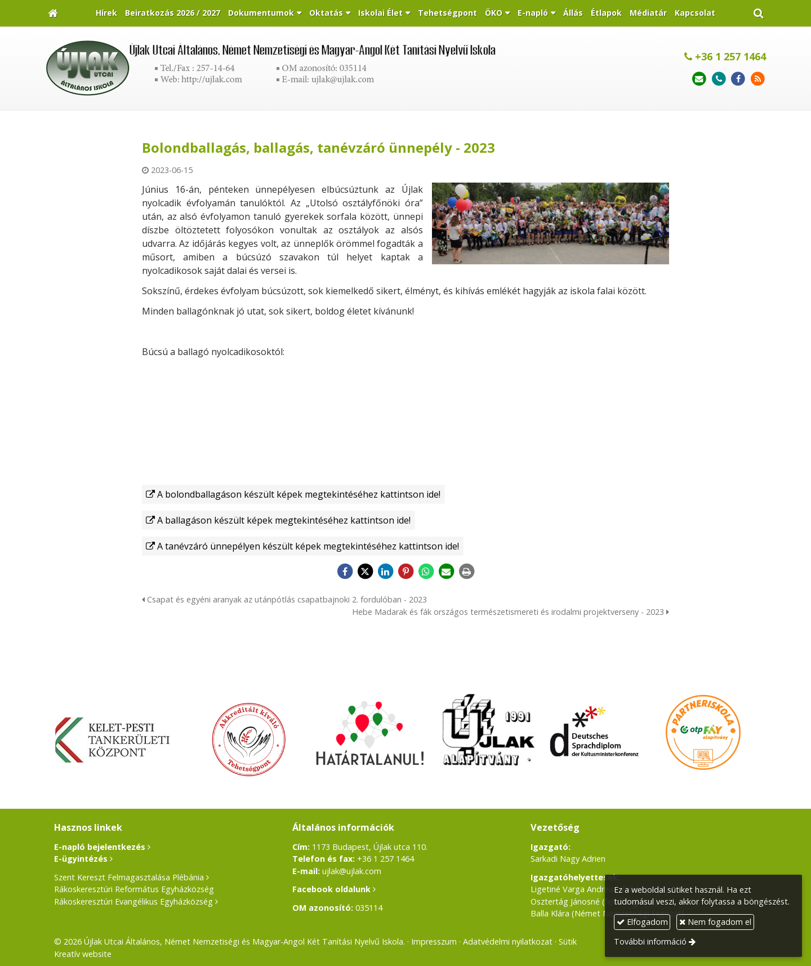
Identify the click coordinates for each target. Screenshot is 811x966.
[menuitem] (106, 13)
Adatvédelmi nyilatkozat (507, 941)
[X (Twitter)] (365, 571)
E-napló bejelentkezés (99, 846)
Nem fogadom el (715, 921)
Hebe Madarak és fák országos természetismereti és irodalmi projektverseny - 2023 (510, 611)
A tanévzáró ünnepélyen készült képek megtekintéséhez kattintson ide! (308, 546)
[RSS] (758, 79)
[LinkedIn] (385, 571)
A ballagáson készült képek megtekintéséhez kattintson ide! (284, 520)
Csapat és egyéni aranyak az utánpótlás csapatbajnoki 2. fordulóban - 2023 (284, 599)
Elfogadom (642, 921)
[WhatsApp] (426, 571)
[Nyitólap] (52, 13)
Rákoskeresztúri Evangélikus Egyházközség (133, 901)
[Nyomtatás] (466, 571)
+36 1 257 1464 (725, 56)
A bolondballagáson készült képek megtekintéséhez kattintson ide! (298, 494)
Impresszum (434, 941)
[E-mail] (699, 79)
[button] (758, 13)
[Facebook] (738, 79)
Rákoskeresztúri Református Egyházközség (134, 889)
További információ (650, 941)
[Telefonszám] (719, 79)
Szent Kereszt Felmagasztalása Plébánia (129, 877)
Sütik (568, 941)
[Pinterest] (405, 571)
